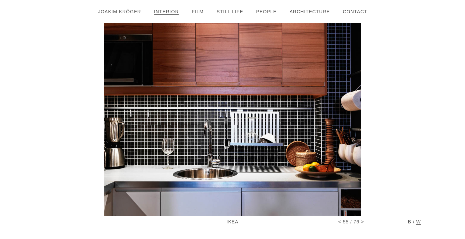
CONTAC (355, 11)
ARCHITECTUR (310, 11)
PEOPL (266, 11)
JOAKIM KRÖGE (119, 11)
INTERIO (166, 11)
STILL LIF (229, 11)
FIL (197, 11)
